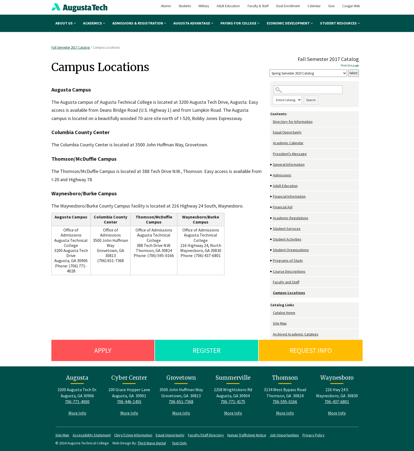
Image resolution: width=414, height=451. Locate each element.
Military (204, 6)
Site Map (280, 323)
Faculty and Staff (286, 282)
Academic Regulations (290, 218)
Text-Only (179, 443)
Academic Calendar (288, 142)
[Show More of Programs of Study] (271, 260)
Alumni (166, 6)
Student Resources (340, 23)
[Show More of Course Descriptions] (271, 271)
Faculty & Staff (258, 6)
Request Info (311, 350)
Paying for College (240, 23)
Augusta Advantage (193, 23)
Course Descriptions (289, 271)
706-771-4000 (77, 401)
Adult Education (228, 6)
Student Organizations (291, 249)
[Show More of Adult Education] (271, 186)
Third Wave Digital (152, 443)
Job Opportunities (284, 435)
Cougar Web (351, 6)
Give (331, 6)
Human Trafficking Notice (246, 435)
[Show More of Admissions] (271, 175)
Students (185, 6)
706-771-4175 (233, 401)
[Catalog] (308, 73)
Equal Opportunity (287, 132)
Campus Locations (289, 292)
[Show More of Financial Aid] (271, 207)
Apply (102, 350)
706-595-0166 (285, 401)
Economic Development (290, 23)
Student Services (287, 228)
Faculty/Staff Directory (206, 435)
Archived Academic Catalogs (295, 334)
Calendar (314, 6)
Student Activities (287, 239)
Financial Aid (282, 207)
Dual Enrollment (288, 6)
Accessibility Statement (92, 435)
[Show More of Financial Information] (271, 196)
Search (311, 100)
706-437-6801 (337, 401)
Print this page (350, 65)
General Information (289, 164)
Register (206, 350)
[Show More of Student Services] (271, 228)
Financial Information (289, 196)
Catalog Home (284, 312)
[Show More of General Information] (271, 164)
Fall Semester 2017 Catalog (70, 47)
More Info (77, 413)
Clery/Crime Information (133, 435)
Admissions (282, 175)
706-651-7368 (181, 401)
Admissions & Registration (139, 23)
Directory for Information (293, 121)
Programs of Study (288, 260)
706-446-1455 (129, 401)
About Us (65, 23)
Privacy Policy (313, 435)
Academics (94, 23)
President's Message (290, 153)
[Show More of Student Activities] (271, 239)
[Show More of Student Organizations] (271, 250)
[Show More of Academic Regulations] (271, 218)
